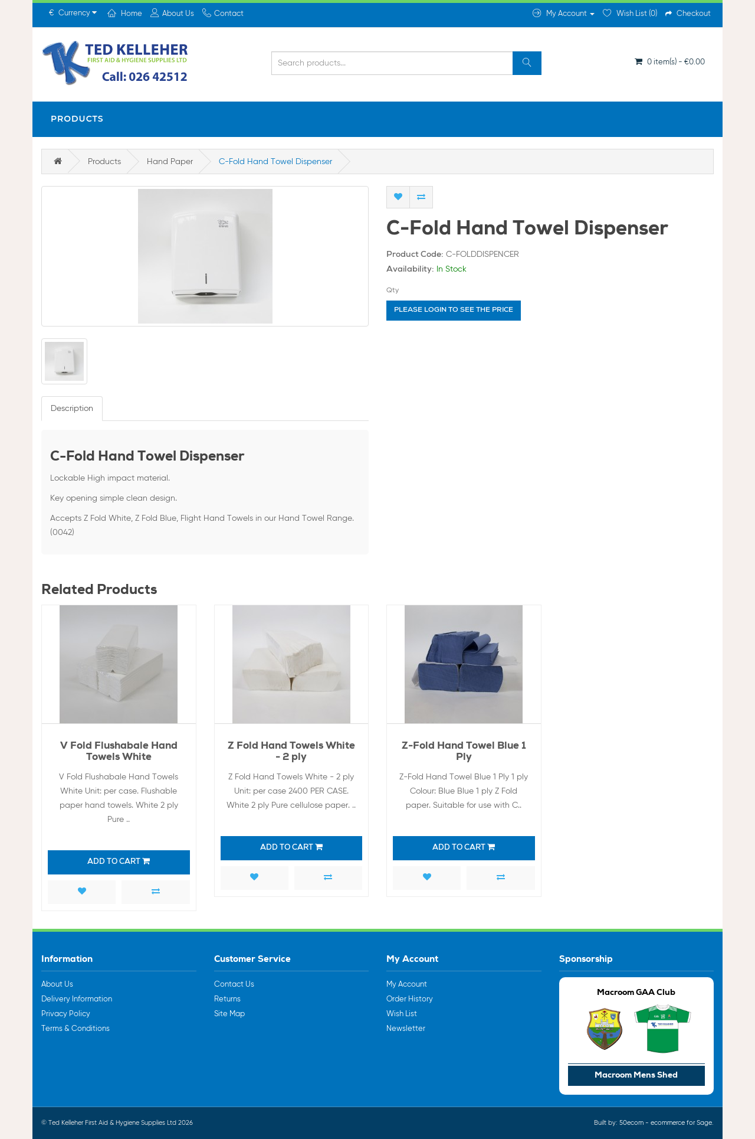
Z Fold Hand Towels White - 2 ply (291, 752)
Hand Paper (170, 162)
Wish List (401, 1014)
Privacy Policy (65, 1014)
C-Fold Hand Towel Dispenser (275, 162)
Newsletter (405, 1029)
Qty (392, 290)
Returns (227, 999)
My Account (406, 984)
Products (77, 118)
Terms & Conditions (75, 1029)
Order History (409, 999)
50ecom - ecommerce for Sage (665, 1123)
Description (72, 408)
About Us (57, 984)
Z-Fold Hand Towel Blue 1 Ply (464, 752)
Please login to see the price (453, 310)
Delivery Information (76, 999)
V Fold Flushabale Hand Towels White (119, 752)
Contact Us (234, 984)
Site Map (229, 1014)
